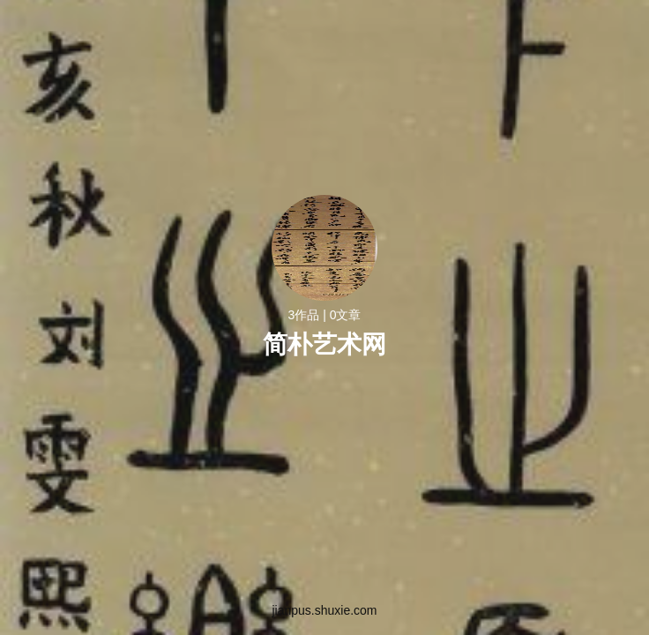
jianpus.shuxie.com (324, 610)
